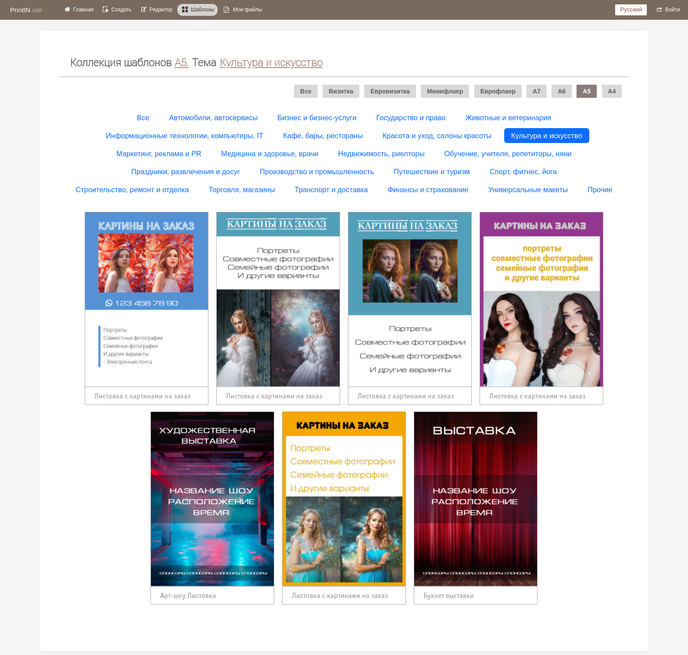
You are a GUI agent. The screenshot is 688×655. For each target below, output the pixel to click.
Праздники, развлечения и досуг (185, 171)
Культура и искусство (546, 136)
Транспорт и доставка (331, 189)
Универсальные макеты (528, 189)
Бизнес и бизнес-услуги (316, 118)
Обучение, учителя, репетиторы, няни (508, 153)
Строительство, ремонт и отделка (132, 189)
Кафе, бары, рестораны (323, 136)
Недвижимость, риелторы (381, 153)
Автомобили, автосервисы (213, 118)
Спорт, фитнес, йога (523, 171)
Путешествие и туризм (432, 171)
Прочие (600, 189)
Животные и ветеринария (508, 118)
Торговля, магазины (241, 189)
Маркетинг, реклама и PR (158, 153)
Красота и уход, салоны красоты (437, 136)
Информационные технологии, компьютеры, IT (184, 136)
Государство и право (411, 118)
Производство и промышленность (317, 171)
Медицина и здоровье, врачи (270, 153)
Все (143, 118)
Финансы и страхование (427, 189)
